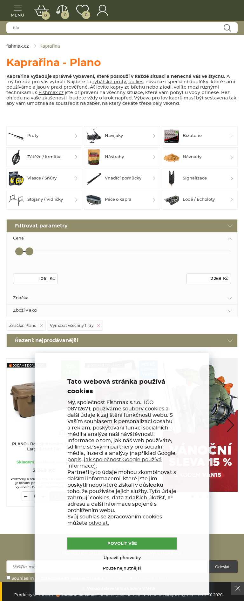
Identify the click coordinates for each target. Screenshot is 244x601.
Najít (227, 28)
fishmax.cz (223, 11)
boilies (135, 82)
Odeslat (222, 567)
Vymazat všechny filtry (72, 326)
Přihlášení (103, 10)
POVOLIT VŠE (122, 544)
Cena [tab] (18, 238)
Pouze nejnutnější (122, 568)
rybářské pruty (109, 82)
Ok (237, 588)
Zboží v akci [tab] (25, 310)
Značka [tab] (21, 298)
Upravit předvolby (122, 558)
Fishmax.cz (51, 93)
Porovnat (64, 15)
